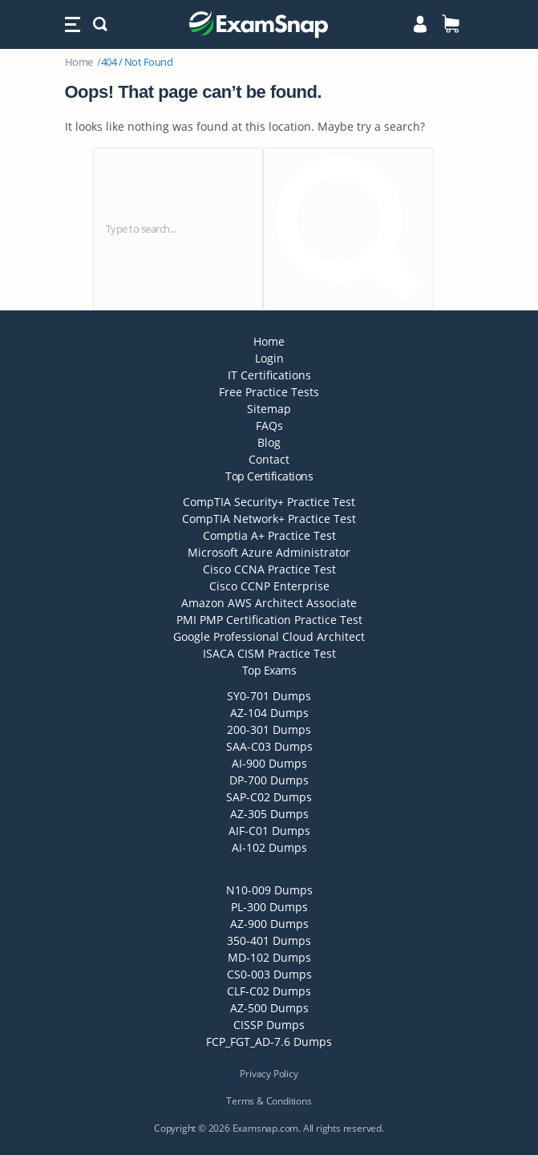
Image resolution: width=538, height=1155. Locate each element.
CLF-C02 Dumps (269, 991)
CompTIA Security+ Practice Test (269, 501)
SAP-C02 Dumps (269, 796)
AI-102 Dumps (269, 847)
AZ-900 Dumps (269, 923)
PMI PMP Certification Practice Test (269, 619)
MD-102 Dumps (269, 957)
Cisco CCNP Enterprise (269, 586)
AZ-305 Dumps (269, 813)
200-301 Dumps (269, 729)
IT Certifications (269, 375)
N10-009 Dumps (269, 890)
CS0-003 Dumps (269, 974)
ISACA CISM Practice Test (269, 653)
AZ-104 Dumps (269, 712)
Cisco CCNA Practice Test (269, 569)
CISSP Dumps (269, 1024)
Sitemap (269, 408)
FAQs (269, 425)
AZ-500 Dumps (269, 1007)
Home (79, 62)
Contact (269, 459)
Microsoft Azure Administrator (269, 552)
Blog (269, 442)
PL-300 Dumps (269, 906)
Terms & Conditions (268, 1101)
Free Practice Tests (269, 391)
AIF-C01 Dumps (269, 830)
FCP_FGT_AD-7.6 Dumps (269, 1041)
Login (269, 358)
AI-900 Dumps (269, 763)
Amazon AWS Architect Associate (269, 602)
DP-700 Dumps (269, 780)
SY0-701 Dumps (269, 695)
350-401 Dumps (269, 940)
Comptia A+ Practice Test (269, 535)
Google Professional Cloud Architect (269, 636)
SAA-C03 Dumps (269, 746)
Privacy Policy (268, 1073)
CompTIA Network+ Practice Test (269, 518)
